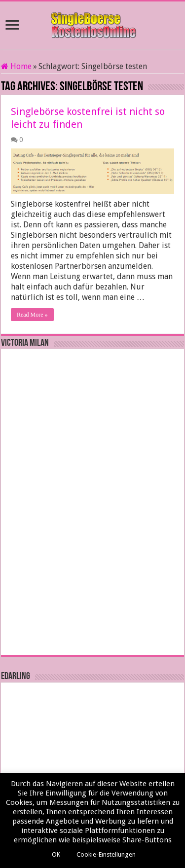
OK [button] (56, 854)
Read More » (32, 314)
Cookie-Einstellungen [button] (106, 854)
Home (16, 66)
